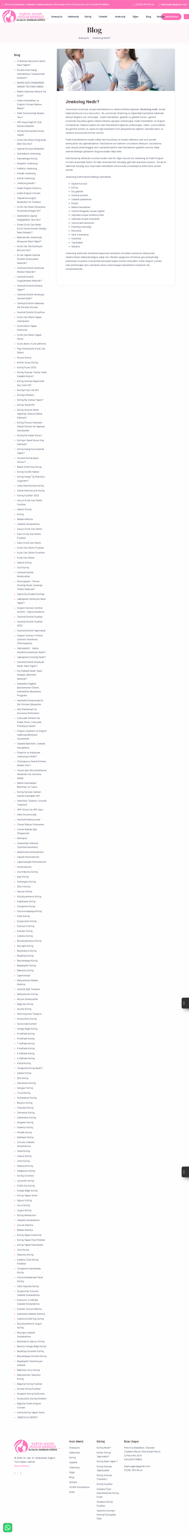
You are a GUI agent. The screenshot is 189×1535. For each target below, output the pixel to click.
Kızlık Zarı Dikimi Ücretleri (31, 552)
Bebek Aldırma (25, 519)
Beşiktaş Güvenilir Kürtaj (30, 1351)
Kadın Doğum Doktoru (29, 188)
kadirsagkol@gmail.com (174, 4)
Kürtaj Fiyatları (105, 1484)
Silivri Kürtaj (23, 886)
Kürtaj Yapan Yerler (27, 1195)
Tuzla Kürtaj (23, 1092)
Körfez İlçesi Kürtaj (27, 362)
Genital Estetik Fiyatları (30, 616)
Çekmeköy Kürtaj (26, 1117)
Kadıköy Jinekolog (27, 168)
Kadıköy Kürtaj (25, 1127)
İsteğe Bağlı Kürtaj (27, 1028)
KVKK (72, 1492)
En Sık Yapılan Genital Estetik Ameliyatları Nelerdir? (28, 258)
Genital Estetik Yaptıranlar (31, 630)
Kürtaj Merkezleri (26, 1215)
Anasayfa (56, 16)
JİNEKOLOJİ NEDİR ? (27, 1417)
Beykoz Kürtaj (24, 1102)
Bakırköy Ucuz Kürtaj (28, 1370)
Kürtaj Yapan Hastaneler (30, 1244)
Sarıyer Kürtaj (24, 891)
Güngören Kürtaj (26, 906)
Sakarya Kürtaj (25, 1165)
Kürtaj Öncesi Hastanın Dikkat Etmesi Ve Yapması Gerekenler (31, 426)
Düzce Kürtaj (24, 357)
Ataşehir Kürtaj (25, 1122)
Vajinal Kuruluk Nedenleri (30, 148)
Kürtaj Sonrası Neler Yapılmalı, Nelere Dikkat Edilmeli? (29, 413)
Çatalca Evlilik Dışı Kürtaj (30, 1318)
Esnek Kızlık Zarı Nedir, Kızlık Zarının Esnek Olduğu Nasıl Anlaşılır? (31, 228)
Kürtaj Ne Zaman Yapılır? (30, 399)
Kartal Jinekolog (26, 178)
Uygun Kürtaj (24, 1210)
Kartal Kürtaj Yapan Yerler (31, 1412)
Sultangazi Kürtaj (26, 881)
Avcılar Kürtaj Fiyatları (29, 1388)
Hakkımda (73, 16)
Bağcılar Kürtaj (25, 1004)
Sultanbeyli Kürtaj (27, 1097)
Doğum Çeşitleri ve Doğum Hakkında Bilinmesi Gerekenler (32, 734)
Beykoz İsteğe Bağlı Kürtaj (31, 1346)
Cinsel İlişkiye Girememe (30, 824)
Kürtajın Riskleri (25, 395)
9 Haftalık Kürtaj (26, 1033)
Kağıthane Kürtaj (26, 901)
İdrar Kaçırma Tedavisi (29, 1013)
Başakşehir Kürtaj (26, 965)
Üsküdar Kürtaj (25, 1107)
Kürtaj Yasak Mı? (26, 404)
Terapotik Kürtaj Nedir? (30, 1068)
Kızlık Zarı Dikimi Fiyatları (30, 547)
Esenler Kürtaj (25, 931)
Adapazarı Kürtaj (26, 1170)
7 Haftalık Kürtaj (26, 1043)
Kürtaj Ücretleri (25, 1175)
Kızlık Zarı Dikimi (26, 557)
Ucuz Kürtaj (23, 1205)
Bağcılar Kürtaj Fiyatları (29, 1383)
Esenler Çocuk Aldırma (29, 1309)
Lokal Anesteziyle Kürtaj (30, 485)
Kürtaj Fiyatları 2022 (28, 495)
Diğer (136, 16)
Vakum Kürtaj (24, 509)
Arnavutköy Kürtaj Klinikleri (31, 1398)
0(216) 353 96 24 (144, 4)
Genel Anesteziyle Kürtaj (31, 490)
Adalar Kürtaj (24, 1073)
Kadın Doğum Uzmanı (28, 193)
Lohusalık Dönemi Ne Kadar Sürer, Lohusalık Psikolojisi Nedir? (29, 721)
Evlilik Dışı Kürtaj (26, 1185)
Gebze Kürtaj (24, 1156)
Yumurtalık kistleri (27, 1023)
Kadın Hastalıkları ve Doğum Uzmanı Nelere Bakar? (29, 104)
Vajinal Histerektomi (28, 857)
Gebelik (104, 16)
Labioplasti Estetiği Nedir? (31, 657)
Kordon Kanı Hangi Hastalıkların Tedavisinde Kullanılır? (31, 73)
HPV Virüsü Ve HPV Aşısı (30, 809)
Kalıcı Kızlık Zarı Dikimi (29, 542)
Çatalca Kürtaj (25, 935)
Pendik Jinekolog (26, 173)
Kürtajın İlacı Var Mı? (28, 390)
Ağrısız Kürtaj (24, 1200)
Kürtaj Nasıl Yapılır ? (107, 1461)
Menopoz (22, 838)
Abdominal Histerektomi (30, 852)
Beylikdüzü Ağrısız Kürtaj (31, 1341)
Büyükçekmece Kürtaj (29, 940)
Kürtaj (89, 16)
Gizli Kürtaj (23, 567)
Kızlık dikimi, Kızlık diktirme (31, 343)
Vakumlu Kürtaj (25, 1254)
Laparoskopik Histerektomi (31, 861)
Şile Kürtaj (22, 1078)
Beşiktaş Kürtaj (25, 955)
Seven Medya (21, 1465)
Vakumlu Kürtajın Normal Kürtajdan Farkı (106, 1514)
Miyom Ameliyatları (27, 999)
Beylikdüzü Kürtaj (26, 950)
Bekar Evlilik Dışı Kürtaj (29, 466)
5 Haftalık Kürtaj (26, 1053)
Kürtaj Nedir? (104, 1447)
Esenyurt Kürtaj (25, 926)
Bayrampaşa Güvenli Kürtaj (31, 1356)
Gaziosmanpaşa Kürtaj (29, 911)
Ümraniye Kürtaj (26, 1112)
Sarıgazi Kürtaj (25, 1087)
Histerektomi (24, 866)
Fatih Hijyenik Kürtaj (28, 1286)
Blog (148, 16)
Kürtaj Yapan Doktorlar (29, 1235)
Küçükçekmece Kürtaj (29, 896)
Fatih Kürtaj (23, 916)
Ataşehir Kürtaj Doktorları (31, 1393)
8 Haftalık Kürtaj (26, 1038)
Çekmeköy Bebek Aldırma (31, 1313)
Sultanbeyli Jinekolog (29, 153)
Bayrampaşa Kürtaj (27, 960)
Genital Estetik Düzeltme (31, 312)
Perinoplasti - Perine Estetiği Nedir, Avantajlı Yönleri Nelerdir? (30, 585)
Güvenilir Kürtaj (25, 1180)
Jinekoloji (121, 16)
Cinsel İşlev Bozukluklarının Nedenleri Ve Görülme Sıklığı (32, 774)
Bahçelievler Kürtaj (27, 994)
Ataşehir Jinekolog (27, 163)
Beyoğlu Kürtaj (25, 945)
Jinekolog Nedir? (26, 183)
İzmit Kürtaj (23, 1161)
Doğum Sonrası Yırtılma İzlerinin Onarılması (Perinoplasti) (30, 639)
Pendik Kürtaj (24, 1132)
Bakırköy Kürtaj (25, 970)
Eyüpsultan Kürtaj (27, 921)
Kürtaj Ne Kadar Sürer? (29, 435)
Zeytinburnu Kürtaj (27, 871)
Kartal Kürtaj (24, 1063)
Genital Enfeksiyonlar (28, 819)
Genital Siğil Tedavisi (28, 989)
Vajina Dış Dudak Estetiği (30, 594)
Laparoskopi (23, 975)
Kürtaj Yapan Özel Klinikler (31, 1240)
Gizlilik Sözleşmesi (79, 1487)
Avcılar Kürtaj (24, 1009)
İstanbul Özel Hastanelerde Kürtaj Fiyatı (108, 1493)
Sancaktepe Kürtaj (27, 158)
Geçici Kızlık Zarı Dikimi (29, 529)
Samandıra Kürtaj (26, 1083)
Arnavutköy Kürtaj (27, 1018)
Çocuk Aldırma (25, 1225)
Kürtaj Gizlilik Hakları (28, 471)
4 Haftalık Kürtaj (26, 1058)
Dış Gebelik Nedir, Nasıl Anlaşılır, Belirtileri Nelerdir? (29, 674)
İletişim (161, 16)
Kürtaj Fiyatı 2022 (26, 367)
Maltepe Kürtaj (25, 1137)
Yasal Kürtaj (23, 1151)
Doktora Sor (171, 16)
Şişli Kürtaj (23, 876)
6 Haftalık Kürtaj (26, 1048)
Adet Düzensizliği (26, 814)
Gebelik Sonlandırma (28, 524)
